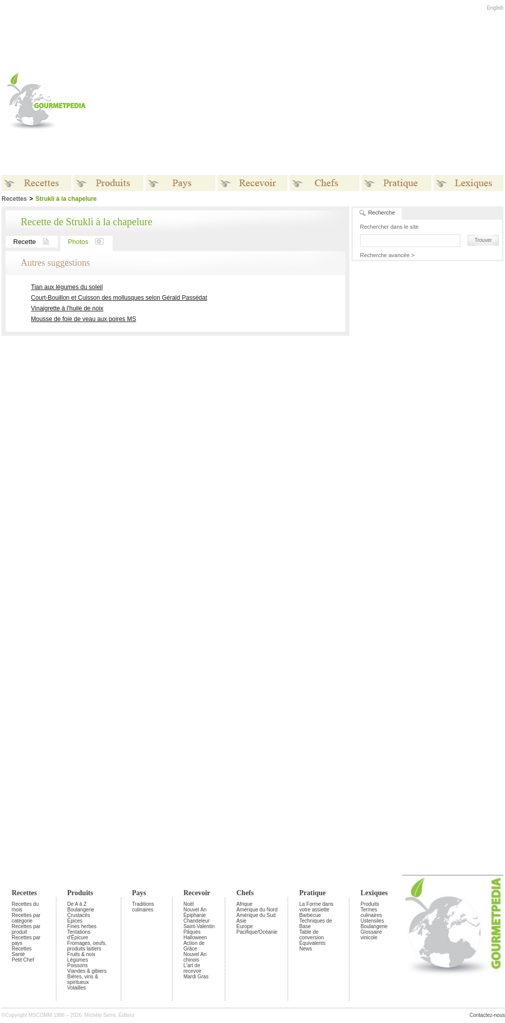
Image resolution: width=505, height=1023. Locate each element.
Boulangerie (80, 909)
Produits (80, 893)
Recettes (24, 893)
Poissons (77, 965)
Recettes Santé (21, 951)
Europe (244, 926)
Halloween (195, 937)
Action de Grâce (194, 945)
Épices (75, 921)
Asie (241, 921)
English (495, 8)
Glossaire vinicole (371, 934)
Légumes (77, 960)
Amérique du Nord (256, 909)
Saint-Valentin (199, 926)
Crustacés (78, 915)
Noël (189, 904)
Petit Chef (23, 960)
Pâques (192, 932)
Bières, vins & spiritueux (82, 979)
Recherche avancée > (387, 255)
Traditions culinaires (143, 906)
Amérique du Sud (255, 915)
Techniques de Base (315, 923)
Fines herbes (82, 926)
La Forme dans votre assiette (316, 906)
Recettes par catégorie (26, 918)
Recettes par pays (26, 940)
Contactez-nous (487, 1015)
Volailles (76, 988)
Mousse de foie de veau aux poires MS (83, 319)
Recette (35, 241)
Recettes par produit (26, 929)
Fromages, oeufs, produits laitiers (87, 945)
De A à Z (77, 904)
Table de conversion (311, 934)
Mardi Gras (196, 976)
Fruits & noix (81, 954)
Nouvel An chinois (195, 957)
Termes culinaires (371, 912)
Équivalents (312, 943)
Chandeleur (197, 921)
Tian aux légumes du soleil (67, 287)
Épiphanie (195, 915)
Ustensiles (372, 921)
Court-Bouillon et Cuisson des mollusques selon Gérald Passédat (119, 297)
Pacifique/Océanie (256, 932)
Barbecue (310, 915)
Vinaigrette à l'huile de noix (67, 308)
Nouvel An (195, 909)
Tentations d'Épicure (79, 934)
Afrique (244, 904)
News (305, 948)
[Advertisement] (273, 101)
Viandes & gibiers (87, 971)
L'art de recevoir (193, 968)
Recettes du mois (25, 906)
